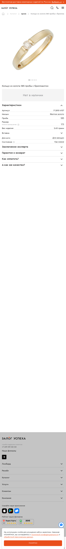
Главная (4, 14)
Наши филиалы (9, 451)
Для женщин (58, 138)
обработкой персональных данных (18, 537)
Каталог (13, 14)
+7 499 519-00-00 (9, 447)
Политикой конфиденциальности (44, 535)
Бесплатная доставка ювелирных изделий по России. (26, 2)
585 (62, 118)
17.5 (62, 124)
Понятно (33, 543)
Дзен (4, 457)
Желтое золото (57, 114)
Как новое (59, 142)
